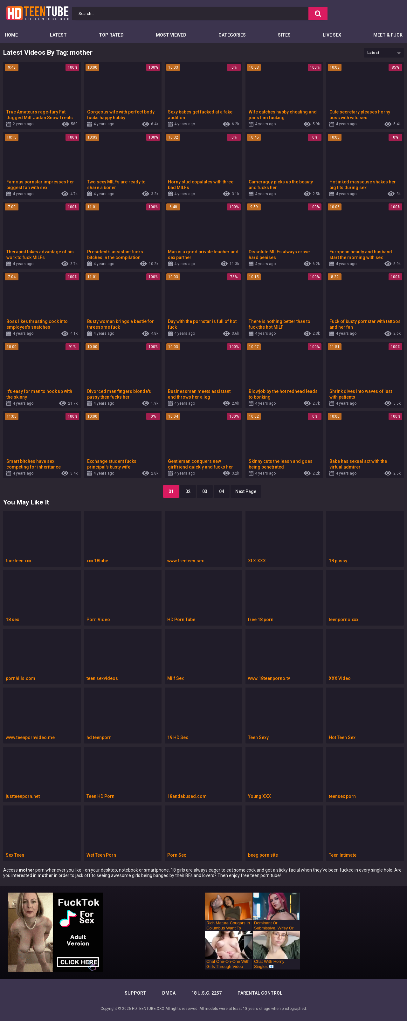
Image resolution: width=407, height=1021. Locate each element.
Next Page (245, 491)
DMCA (169, 993)
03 (204, 491)
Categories (232, 35)
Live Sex (332, 35)
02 (187, 491)
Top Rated (111, 35)
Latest (58, 35)
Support (135, 993)
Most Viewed (171, 35)
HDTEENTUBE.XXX (148, 1008)
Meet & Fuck (388, 35)
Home (11, 35)
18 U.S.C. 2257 (206, 993)
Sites (284, 35)
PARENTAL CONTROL (260, 993)
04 (221, 491)
